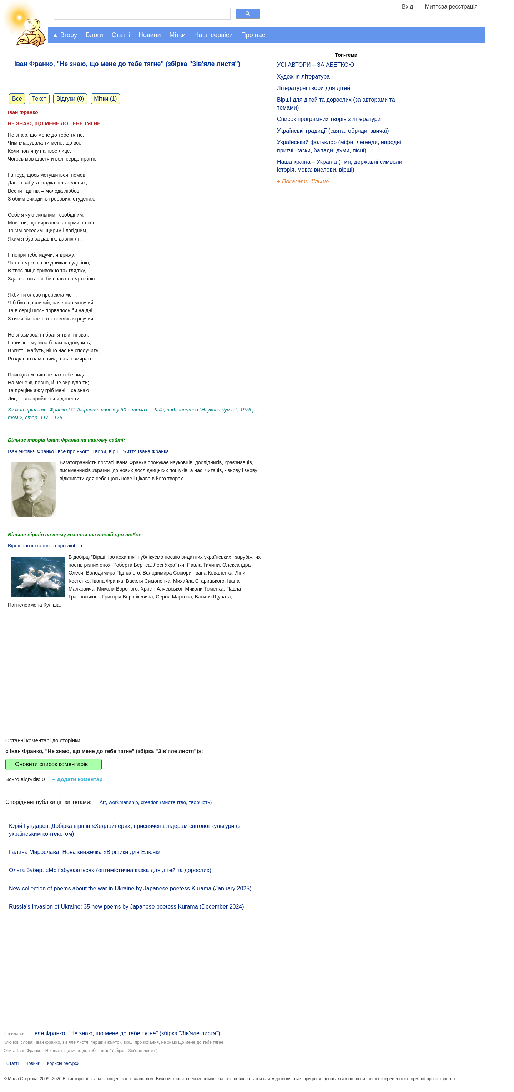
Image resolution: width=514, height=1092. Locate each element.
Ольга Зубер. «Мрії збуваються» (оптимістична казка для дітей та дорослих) (110, 870)
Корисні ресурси (63, 1063)
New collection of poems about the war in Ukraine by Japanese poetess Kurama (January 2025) (130, 888)
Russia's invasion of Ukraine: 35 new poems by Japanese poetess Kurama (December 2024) (126, 907)
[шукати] (141, 14)
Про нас (253, 35)
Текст (39, 99)
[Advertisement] (134, 661)
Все (17, 99)
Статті (121, 35)
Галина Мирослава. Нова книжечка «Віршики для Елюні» (84, 852)
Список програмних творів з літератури (329, 119)
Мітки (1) (105, 99)
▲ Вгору (64, 35)
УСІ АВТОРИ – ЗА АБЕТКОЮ (315, 65)
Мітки (178, 35)
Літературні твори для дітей (313, 88)
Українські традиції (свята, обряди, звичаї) (333, 131)
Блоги (94, 35)
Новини (149, 35)
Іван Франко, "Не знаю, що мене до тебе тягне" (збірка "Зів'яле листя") (125, 1033)
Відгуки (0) (70, 99)
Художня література (303, 77)
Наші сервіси (213, 35)
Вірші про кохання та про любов (45, 545)
